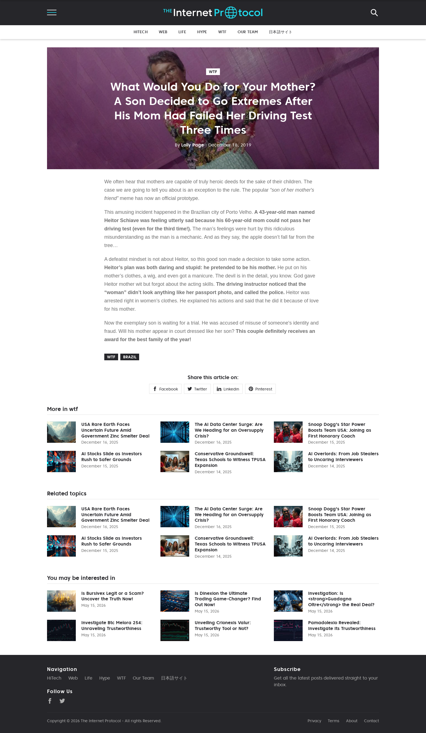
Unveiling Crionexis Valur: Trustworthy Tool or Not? (223, 625)
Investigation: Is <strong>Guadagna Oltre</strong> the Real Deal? (341, 599)
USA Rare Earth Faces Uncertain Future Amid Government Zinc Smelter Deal (115, 430)
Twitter (197, 389)
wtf (213, 71)
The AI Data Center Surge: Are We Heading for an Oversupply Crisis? (229, 430)
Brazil (129, 356)
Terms (333, 720)
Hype (202, 31)
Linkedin (228, 389)
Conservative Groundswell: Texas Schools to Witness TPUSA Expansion (230, 459)
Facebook (165, 389)
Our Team (248, 31)
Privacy (314, 720)
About (351, 720)
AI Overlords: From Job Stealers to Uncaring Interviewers (343, 456)
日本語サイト (280, 31)
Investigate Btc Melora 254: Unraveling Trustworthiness (111, 625)
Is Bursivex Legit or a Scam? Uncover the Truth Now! (112, 596)
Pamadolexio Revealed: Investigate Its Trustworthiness (342, 625)
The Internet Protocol (101, 720)
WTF (222, 31)
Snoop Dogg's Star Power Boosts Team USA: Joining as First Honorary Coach (339, 430)
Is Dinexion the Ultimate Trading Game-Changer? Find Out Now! (228, 599)
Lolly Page (189, 145)
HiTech (141, 31)
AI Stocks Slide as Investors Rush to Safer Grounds (111, 456)
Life (182, 31)
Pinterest (260, 389)
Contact (371, 720)
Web (163, 31)
